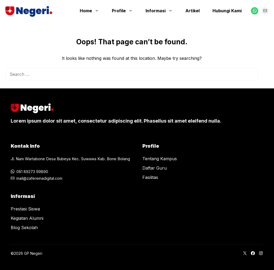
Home (92, 10)
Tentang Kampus (159, 158)
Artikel (192, 10)
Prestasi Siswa (25, 209)
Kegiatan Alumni (27, 218)
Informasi (162, 10)
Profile (125, 10)
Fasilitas (150, 177)
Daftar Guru (154, 168)
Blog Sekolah (24, 227)
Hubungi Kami (227, 10)
